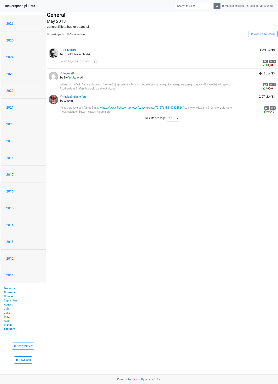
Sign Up (266, 5)
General (56, 15)
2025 (10, 40)
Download (23, 359)
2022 (10, 91)
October (9, 296)
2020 (10, 124)
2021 (10, 107)
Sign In (252, 5)
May (6, 316)
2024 (10, 57)
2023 (10, 74)
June (7, 312)
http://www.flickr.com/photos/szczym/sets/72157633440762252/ (142, 107)
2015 (10, 208)
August (8, 304)
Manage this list (233, 5)
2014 (10, 225)
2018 (10, 158)
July (6, 308)
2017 (10, 174)
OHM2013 (68, 50)
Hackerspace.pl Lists (19, 6)
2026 (10, 23)
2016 (10, 191)
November (10, 292)
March (8, 324)
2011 (10, 275)
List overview (23, 346)
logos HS (67, 73)
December (10, 288)
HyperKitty (138, 379)
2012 (10, 258)
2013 (10, 242)
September (10, 300)
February (9, 328)
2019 (10, 141)
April (7, 320)
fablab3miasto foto (73, 96)
